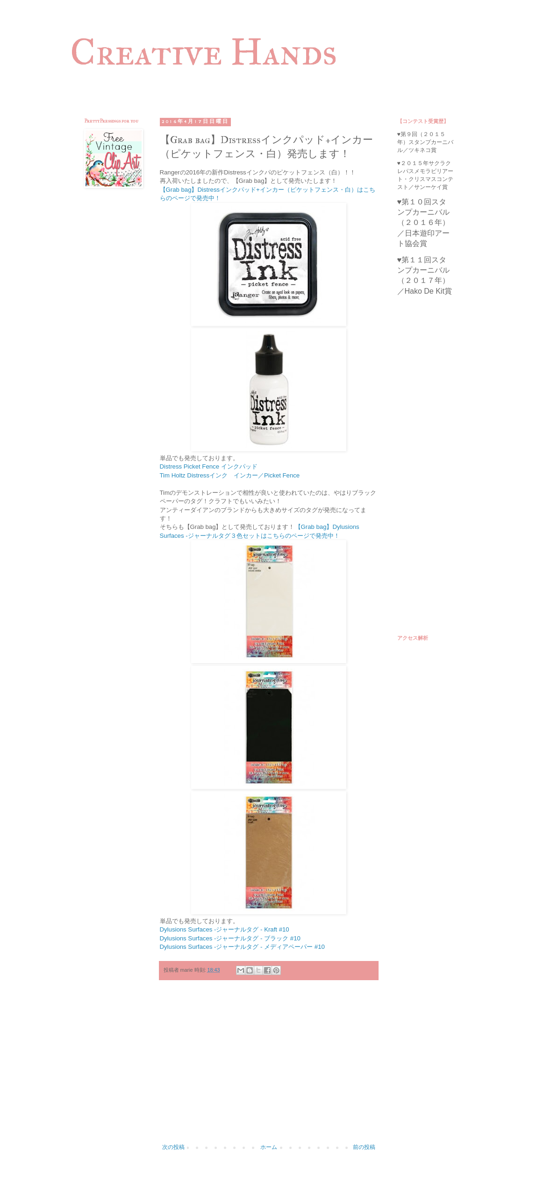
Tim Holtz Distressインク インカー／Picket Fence (230, 475)
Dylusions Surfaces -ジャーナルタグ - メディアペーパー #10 (242, 946)
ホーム (268, 1147)
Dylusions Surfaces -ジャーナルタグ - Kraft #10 (224, 929)
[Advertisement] (269, 1066)
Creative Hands (203, 52)
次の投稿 (173, 1147)
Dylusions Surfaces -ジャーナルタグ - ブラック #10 (230, 938)
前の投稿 (364, 1147)
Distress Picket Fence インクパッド (209, 466)
